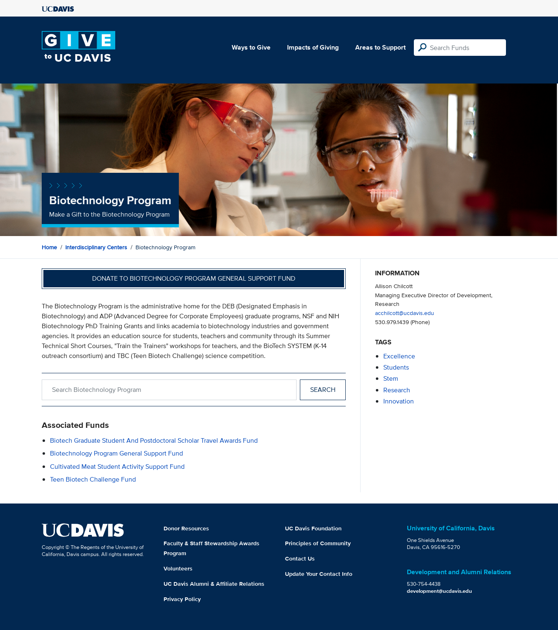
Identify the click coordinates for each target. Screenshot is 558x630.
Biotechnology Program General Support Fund (116, 453)
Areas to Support (380, 47)
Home (49, 247)
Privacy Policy (182, 599)
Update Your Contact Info (318, 574)
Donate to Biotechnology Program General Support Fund (193, 278)
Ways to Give (251, 47)
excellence (399, 356)
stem (390, 378)
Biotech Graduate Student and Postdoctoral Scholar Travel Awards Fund (154, 440)
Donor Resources (186, 528)
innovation (398, 401)
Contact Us (300, 558)
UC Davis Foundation (313, 528)
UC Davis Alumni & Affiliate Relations (214, 584)
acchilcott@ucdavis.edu (404, 312)
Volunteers (178, 568)
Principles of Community (318, 543)
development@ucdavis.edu (439, 591)
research (396, 390)
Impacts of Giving (313, 47)
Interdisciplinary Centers (96, 247)
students (396, 367)
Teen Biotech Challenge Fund (93, 479)
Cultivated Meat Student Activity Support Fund (117, 466)
